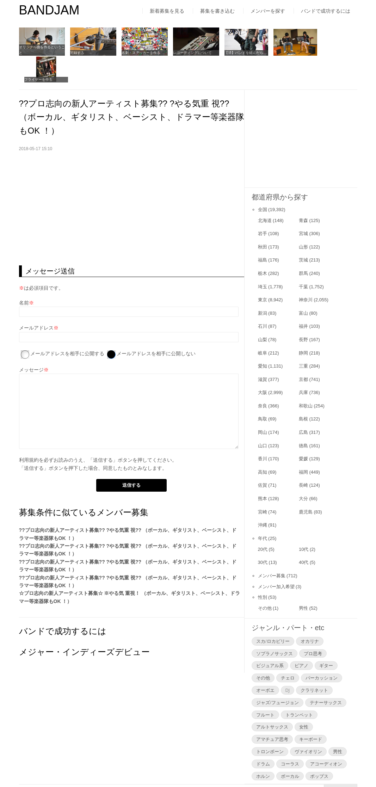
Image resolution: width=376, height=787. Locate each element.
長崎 (303, 457)
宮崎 (262, 483)
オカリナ (310, 612)
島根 (303, 390)
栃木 (262, 245)
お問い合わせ (205, 767)
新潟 (262, 284)
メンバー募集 (271, 547)
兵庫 (303, 364)
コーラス (290, 735)
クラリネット (314, 662)
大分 (303, 470)
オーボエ (265, 662)
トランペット (299, 686)
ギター (326, 637)
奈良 (262, 377)
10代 (303, 520)
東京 (262, 271)
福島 (262, 231)
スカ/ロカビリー (273, 612)
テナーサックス (326, 674)
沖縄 (262, 496)
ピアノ (301, 637)
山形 (303, 218)
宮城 (303, 205)
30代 (262, 534)
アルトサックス (272, 698)
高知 (262, 443)
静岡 (303, 324)
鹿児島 (306, 483)
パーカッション (322, 649)
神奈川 (306, 271)
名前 (24, 274)
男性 (303, 580)
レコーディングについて (185, 51)
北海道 (265, 192)
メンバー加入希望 (276, 558)
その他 (265, 580)
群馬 (303, 245)
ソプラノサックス (274, 625)
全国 (262, 181)
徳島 (303, 417)
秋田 (262, 218)
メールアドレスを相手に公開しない (156, 325)
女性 (303, 698)
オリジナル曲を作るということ (40, 48)
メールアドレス (36, 299)
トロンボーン (270, 723)
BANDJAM (49, 10)
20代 (262, 520)
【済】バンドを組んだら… (236, 51)
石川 (262, 298)
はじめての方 (34, 767)
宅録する (75, 51)
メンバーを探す (268, 11)
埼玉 (262, 258)
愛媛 (303, 430)
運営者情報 (112, 767)
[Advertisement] (131, 180)
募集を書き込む (217, 11)
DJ (287, 662)
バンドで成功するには (325, 11)
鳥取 (262, 390)
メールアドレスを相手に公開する (67, 325)
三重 (303, 337)
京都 (303, 350)
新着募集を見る (167, 11)
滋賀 (262, 350)
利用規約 (29, 432)
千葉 (303, 258)
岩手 (262, 205)
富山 (303, 284)
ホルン (263, 747)
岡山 (262, 404)
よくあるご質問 (157, 767)
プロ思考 (313, 625)
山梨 (262, 311)
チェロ (288, 649)
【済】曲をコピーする (281, 51)
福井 (303, 298)
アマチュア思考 (272, 711)
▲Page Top (340, 762)
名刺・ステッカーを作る (136, 51)
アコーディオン (326, 735)
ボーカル (290, 747)
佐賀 (262, 457)
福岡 (303, 443)
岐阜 (262, 324)
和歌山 (306, 377)
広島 (303, 404)
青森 (303, 192)
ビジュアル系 (270, 637)
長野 (303, 311)
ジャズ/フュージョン (277, 674)
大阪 (262, 364)
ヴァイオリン (308, 723)
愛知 (262, 337)
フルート (265, 686)
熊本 (262, 470)
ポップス (319, 747)
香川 (262, 430)
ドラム (263, 735)
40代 (303, 534)
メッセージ (31, 341)
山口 (262, 417)
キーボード (310, 711)
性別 (262, 569)
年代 (262, 509)
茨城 (303, 231)
